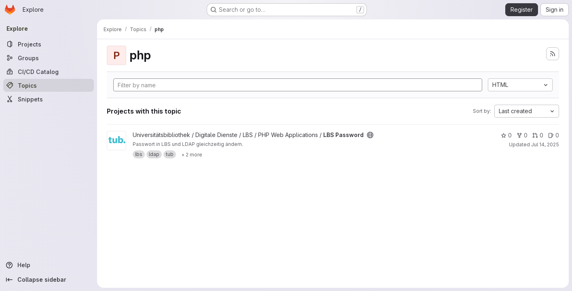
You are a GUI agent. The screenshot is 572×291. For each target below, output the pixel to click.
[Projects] (48, 44)
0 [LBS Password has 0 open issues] (553, 135)
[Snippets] (48, 99)
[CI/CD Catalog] (48, 71)
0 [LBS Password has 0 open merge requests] (537, 135)
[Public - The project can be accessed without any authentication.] (370, 135)
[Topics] (48, 85)
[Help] (48, 265)
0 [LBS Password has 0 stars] (506, 135)
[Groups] (48, 57)
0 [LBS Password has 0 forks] (522, 135)
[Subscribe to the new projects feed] (552, 53)
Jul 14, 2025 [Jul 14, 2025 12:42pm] (545, 144)
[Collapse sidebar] (48, 279)
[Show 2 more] (192, 154)
